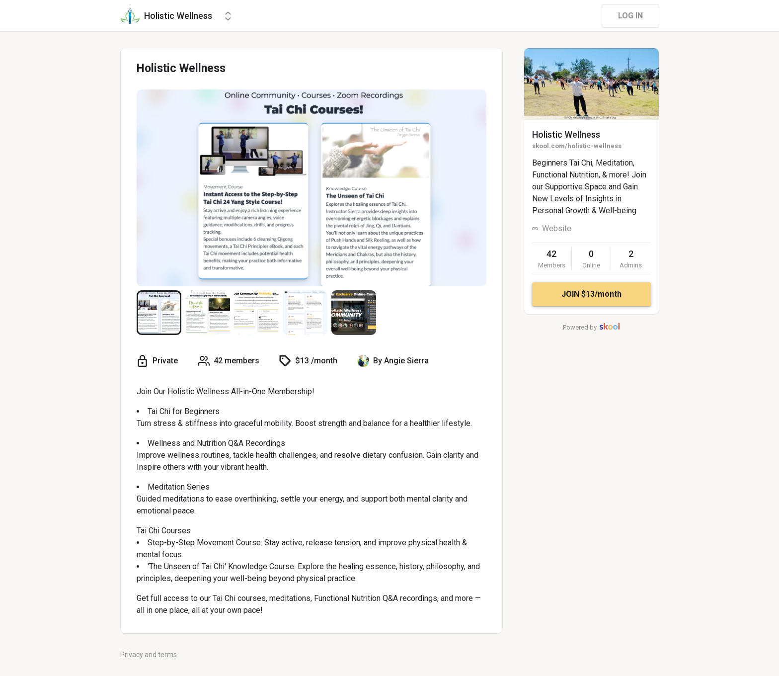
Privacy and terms (148, 655)
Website (556, 228)
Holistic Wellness (566, 134)
